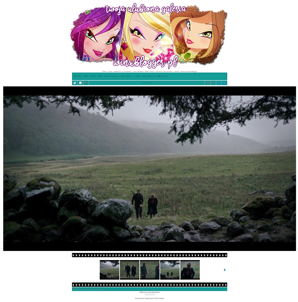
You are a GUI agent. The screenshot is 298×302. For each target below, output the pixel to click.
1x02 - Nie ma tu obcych (151, 76)
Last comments (138, 71)
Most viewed (149, 71)
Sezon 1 (126, 76)
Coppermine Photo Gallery (154, 298)
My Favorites (168, 71)
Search (176, 71)
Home (104, 71)
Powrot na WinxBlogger (189, 71)
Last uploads (127, 71)
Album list (117, 71)
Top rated (158, 71)
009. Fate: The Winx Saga (101, 76)
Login (110, 71)
